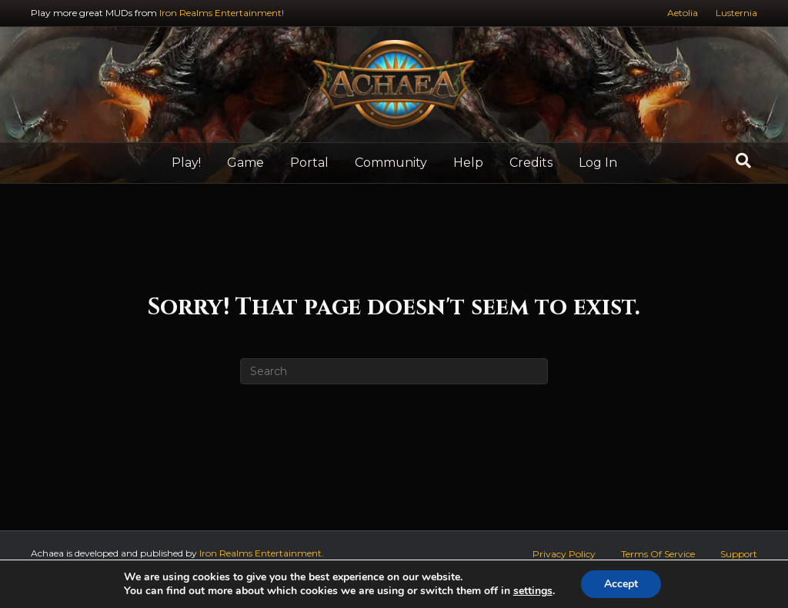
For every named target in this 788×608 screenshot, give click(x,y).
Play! (186, 162)
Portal (309, 162)
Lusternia (736, 12)
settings (533, 591)
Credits (531, 162)
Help (468, 162)
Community (391, 162)
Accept (621, 583)
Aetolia (682, 12)
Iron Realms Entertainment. (261, 553)
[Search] (743, 160)
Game (245, 162)
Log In (598, 162)
